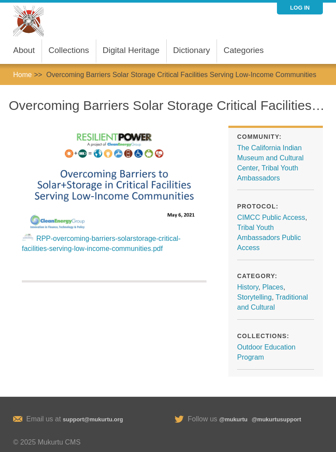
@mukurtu (233, 419)
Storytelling (254, 297)
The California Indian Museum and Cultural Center (270, 158)
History (248, 287)
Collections (69, 50)
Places (272, 287)
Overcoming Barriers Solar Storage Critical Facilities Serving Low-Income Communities (181, 74)
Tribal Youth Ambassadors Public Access (269, 237)
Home (22, 74)
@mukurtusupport (276, 419)
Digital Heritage (131, 50)
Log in (300, 7)
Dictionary (191, 50)
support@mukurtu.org (93, 419)
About (24, 50)
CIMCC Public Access (271, 217)
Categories (244, 50)
